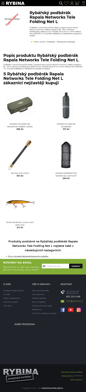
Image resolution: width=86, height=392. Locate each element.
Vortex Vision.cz (76, 379)
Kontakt (6, 294)
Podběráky (51, 42)
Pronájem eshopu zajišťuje (72, 372)
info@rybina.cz (74, 301)
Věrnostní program (10, 302)
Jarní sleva (7, 306)
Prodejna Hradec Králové (13, 291)
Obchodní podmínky (40, 291)
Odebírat (76, 266)
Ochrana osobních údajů (42, 306)
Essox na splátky (38, 302)
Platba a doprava (39, 298)
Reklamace (37, 309)
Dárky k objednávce (11, 298)
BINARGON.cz (67, 376)
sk (83, 4)
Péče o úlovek (39, 42)
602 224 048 (73, 296)
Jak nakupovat (38, 294)
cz (83, 2)
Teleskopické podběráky (66, 42)
